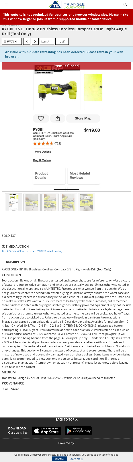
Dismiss (59, 458)
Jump (62, 41)
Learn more (76, 458)
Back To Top (66, 419)
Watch (12, 41)
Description (15, 262)
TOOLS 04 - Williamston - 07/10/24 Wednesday (32, 251)
